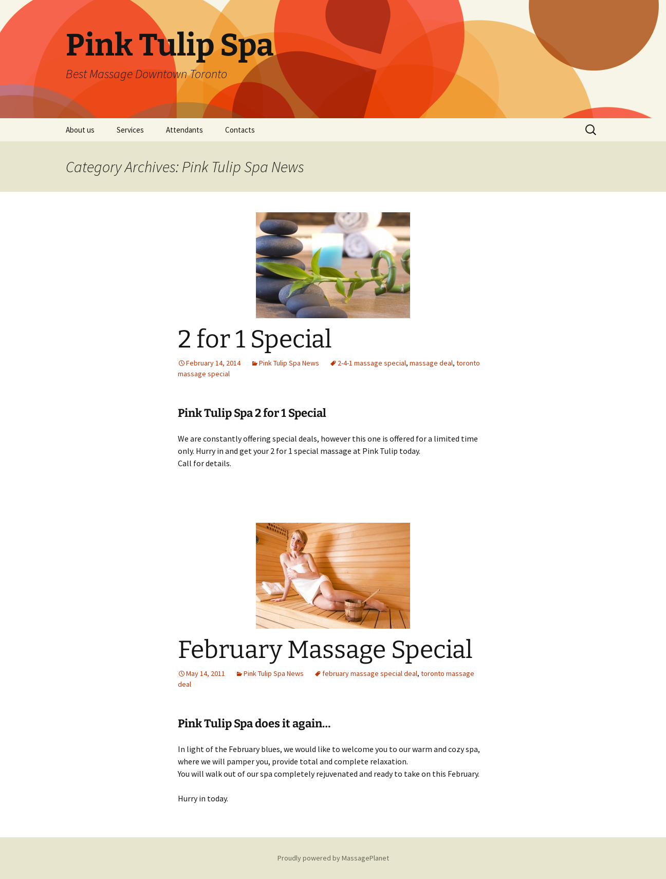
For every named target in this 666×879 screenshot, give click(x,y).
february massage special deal (369, 673)
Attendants (184, 130)
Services (130, 130)
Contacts (240, 130)
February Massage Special (325, 650)
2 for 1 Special (255, 339)
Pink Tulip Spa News (289, 363)
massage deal (431, 363)
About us (80, 130)
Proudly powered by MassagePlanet (333, 858)
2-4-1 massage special (372, 363)
